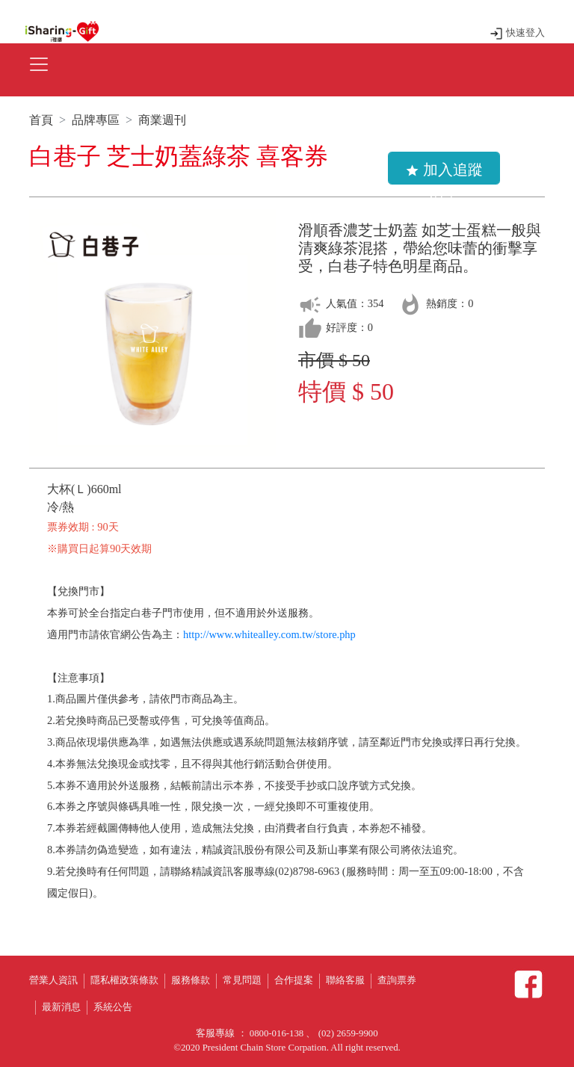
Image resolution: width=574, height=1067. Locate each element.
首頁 (41, 120)
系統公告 (112, 1007)
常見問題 (242, 980)
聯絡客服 (345, 980)
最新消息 (61, 1007)
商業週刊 (162, 120)
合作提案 (293, 980)
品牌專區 (96, 120)
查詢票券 (396, 980)
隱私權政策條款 (124, 980)
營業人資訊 (53, 980)
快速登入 (517, 33)
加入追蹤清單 (444, 173)
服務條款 (190, 980)
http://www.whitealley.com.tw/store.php (269, 634)
